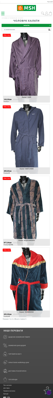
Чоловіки (5, 18)
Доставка (6, 388)
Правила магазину (9, 391)
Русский (50, 1)
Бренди (5, 394)
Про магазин (7, 385)
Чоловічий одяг (13, 18)
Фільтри (26, 25)
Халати (21, 18)
